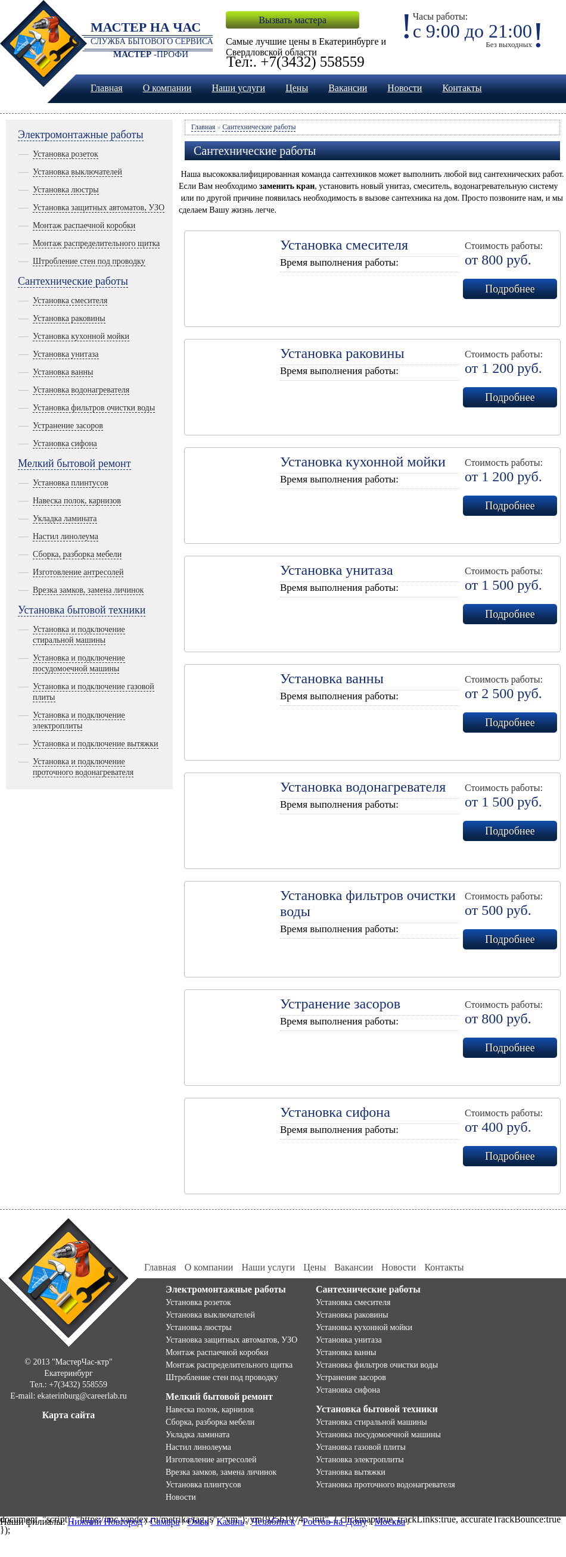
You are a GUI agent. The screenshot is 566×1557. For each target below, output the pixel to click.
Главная (107, 88)
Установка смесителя (70, 300)
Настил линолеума (65, 536)
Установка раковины (69, 318)
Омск (198, 1521)
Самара (165, 1521)
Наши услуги (238, 88)
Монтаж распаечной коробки (84, 225)
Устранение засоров (68, 425)
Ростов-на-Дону (335, 1521)
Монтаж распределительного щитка (96, 243)
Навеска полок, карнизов (77, 500)
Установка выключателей (77, 171)
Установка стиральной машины (371, 1422)
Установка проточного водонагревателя (385, 1484)
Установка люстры (66, 189)
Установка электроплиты (360, 1459)
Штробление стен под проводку (89, 261)
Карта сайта (68, 1415)
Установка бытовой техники (81, 610)
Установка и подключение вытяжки (95, 743)
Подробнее (509, 289)
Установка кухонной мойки (81, 336)
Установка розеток (65, 154)
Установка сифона (65, 443)
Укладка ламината (65, 518)
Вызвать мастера (292, 20)
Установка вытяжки (350, 1472)
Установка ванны (63, 372)
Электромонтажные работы (81, 135)
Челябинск (273, 1521)
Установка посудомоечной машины (378, 1434)
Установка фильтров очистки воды (94, 407)
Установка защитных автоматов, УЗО (98, 207)
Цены (296, 88)
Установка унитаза (66, 354)
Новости (404, 88)
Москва (390, 1521)
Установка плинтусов (70, 482)
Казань (230, 1521)
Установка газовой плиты (361, 1447)
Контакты (461, 88)
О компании (167, 88)
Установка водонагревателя (81, 389)
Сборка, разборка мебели (77, 554)
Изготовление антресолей (78, 572)
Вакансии (347, 88)
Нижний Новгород (104, 1521)
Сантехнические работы (73, 281)
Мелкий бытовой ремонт (74, 463)
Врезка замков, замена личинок (88, 590)
